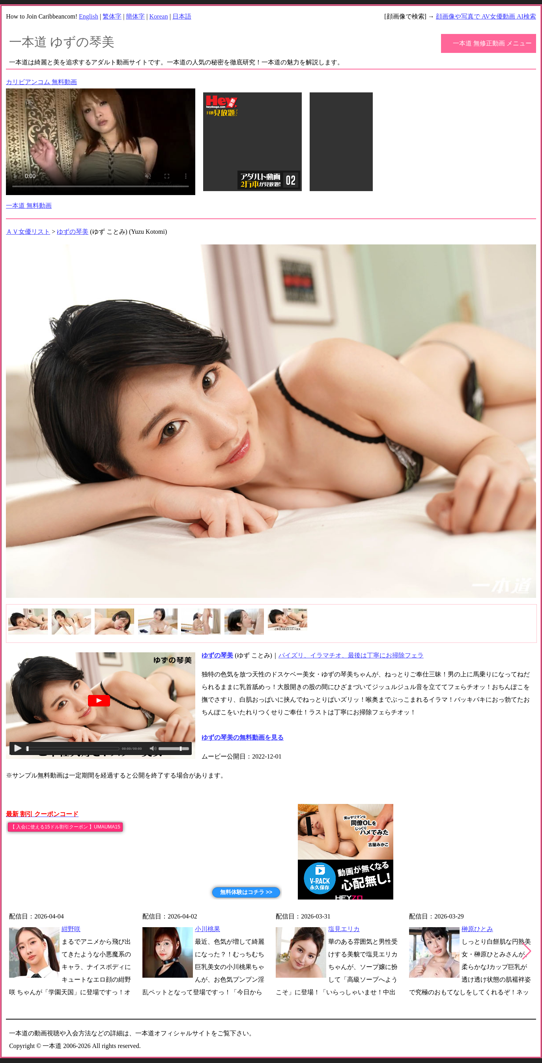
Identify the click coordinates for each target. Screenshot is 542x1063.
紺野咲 (71, 929)
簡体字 (135, 16)
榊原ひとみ (477, 929)
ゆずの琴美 (72, 231)
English (88, 16)
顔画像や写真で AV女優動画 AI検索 (486, 16)
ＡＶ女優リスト (28, 231)
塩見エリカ (344, 929)
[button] (526, 951)
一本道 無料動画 (29, 205)
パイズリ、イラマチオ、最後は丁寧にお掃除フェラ (351, 655)
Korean (159, 16)
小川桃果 (207, 929)
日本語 (181, 16)
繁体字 (112, 16)
